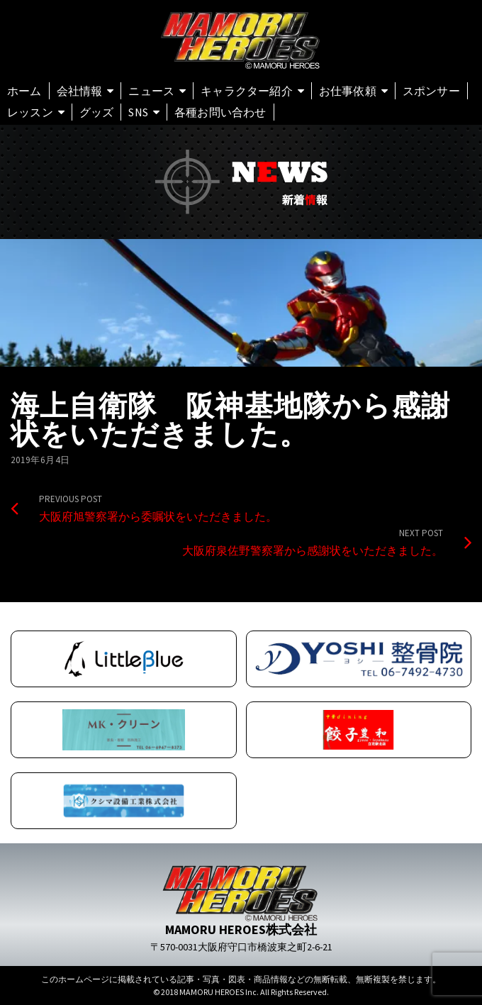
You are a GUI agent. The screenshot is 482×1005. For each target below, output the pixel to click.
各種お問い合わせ (220, 112)
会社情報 (80, 91)
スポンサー (431, 91)
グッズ (96, 112)
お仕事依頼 (347, 91)
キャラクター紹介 (247, 91)
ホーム (24, 91)
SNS (138, 112)
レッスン (30, 112)
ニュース (151, 91)
